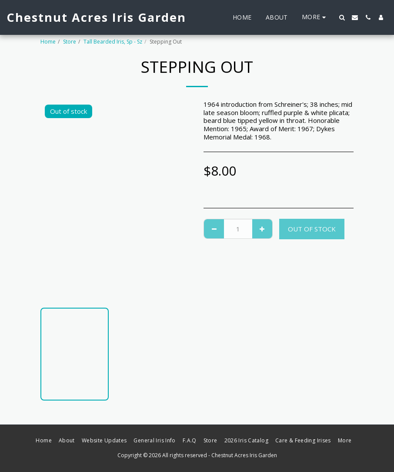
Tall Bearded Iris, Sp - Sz (112, 41)
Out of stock (312, 228)
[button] (342, 17)
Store (69, 41)
